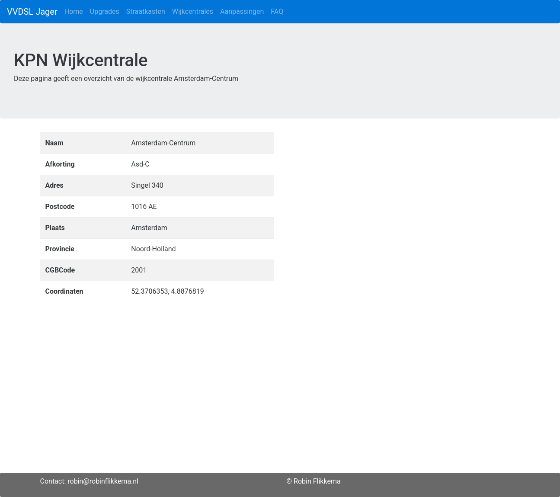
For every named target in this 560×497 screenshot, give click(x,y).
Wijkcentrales (192, 11)
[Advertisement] (280, 412)
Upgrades (104, 11)
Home (73, 11)
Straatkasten (145, 11)
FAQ (277, 11)
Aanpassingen (242, 11)
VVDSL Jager (32, 11)
